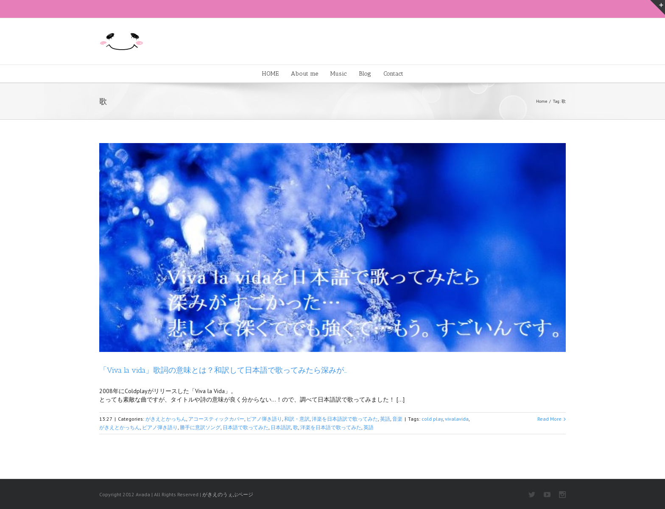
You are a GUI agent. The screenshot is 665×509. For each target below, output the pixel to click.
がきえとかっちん (165, 419)
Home (541, 101)
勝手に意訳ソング (200, 427)
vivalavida (457, 419)
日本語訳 (281, 427)
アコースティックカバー (216, 419)
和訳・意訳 (297, 419)
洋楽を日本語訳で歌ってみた (345, 419)
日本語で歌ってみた (245, 427)
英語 (385, 419)
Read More (549, 419)
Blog (365, 73)
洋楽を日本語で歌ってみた (330, 427)
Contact (393, 73)
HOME (270, 73)
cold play (432, 419)
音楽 (397, 419)
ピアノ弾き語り (264, 419)
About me (304, 73)
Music (338, 73)
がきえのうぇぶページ (227, 494)
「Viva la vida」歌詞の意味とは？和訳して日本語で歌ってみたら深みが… (223, 370)
